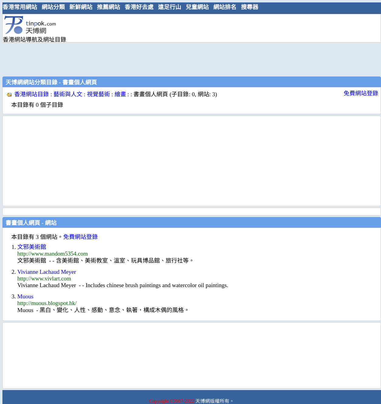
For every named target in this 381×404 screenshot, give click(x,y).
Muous (25, 296)
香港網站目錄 (31, 94)
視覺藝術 (98, 94)
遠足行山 (169, 7)
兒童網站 (197, 7)
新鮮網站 (80, 7)
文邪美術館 (31, 247)
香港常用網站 (19, 7)
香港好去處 (139, 7)
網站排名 (224, 7)
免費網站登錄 (361, 93)
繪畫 (120, 94)
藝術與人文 (67, 94)
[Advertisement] (115, 44)
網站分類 (53, 7)
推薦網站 (108, 7)
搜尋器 (249, 7)
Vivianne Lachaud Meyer (46, 272)
